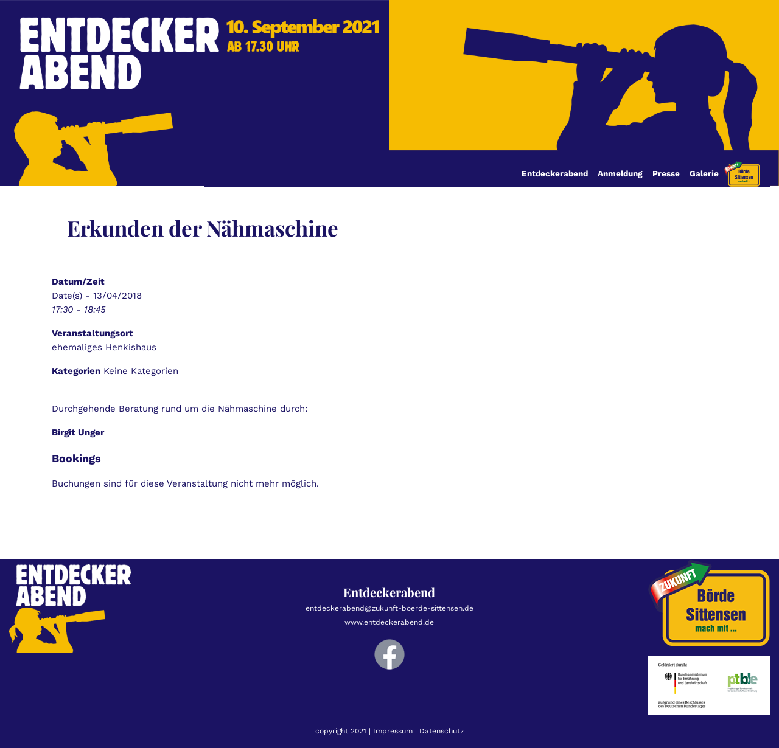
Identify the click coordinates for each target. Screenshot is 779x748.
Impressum (393, 731)
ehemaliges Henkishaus (104, 347)
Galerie (704, 173)
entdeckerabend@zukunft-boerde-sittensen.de (389, 608)
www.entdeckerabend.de (389, 622)
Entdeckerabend (555, 173)
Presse (666, 173)
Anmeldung (620, 173)
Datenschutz (441, 731)
